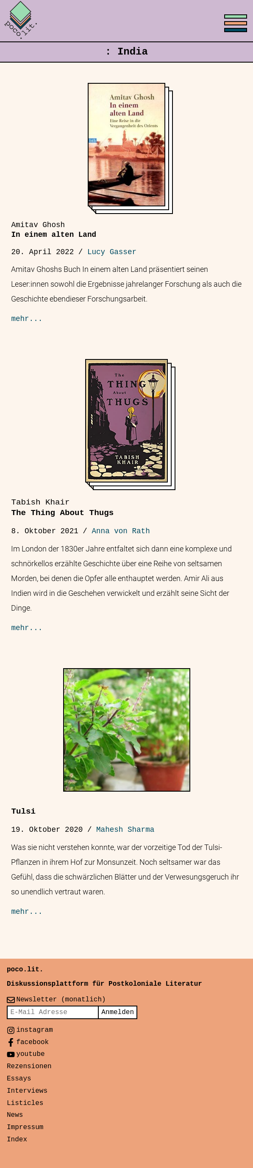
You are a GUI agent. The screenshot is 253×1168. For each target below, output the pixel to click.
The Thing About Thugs (62, 508)
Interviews (27, 1091)
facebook (32, 1042)
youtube (30, 1054)
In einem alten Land (53, 230)
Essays (19, 1079)
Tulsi (23, 811)
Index (17, 1139)
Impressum (25, 1127)
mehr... (26, 319)
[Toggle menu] (126, 21)
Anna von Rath (121, 531)
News (15, 1115)
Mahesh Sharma (125, 829)
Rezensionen (29, 1066)
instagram (34, 1030)
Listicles (25, 1103)
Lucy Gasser (111, 252)
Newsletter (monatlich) (61, 999)
